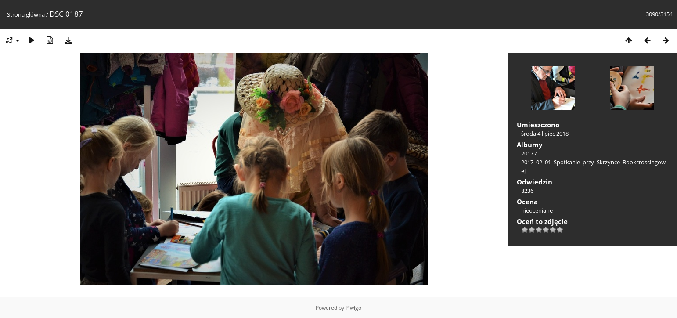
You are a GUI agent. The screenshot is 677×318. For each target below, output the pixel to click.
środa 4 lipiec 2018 (545, 133)
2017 (527, 153)
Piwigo (353, 307)
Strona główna (26, 14)
